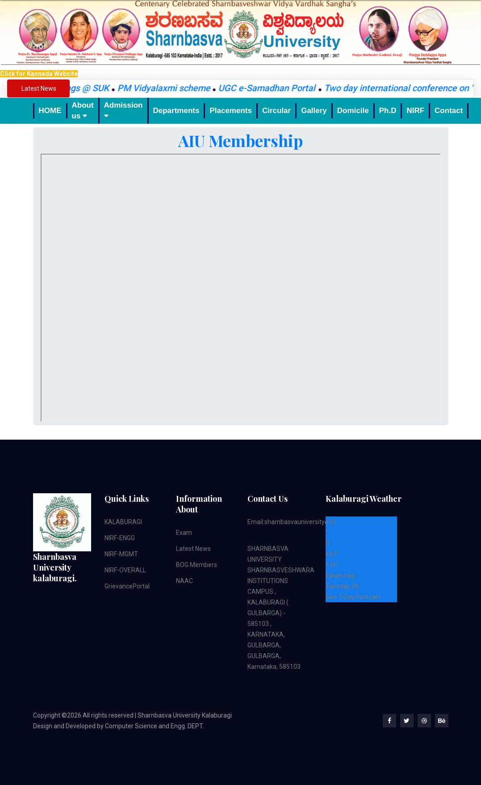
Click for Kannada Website (39, 73)
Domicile (353, 110)
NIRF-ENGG (120, 538)
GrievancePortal (127, 586)
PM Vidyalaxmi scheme (169, 88)
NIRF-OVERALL (125, 570)
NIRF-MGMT (121, 554)
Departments (176, 110)
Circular (276, 110)
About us (83, 110)
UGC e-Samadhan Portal (273, 88)
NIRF (415, 110)
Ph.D (388, 110)
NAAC (184, 580)
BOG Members (196, 564)
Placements (230, 110)
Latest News (193, 548)
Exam (184, 532)
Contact (449, 110)
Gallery (314, 110)
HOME (50, 110)
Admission (123, 110)
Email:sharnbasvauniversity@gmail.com (303, 521)
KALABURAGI (123, 521)
